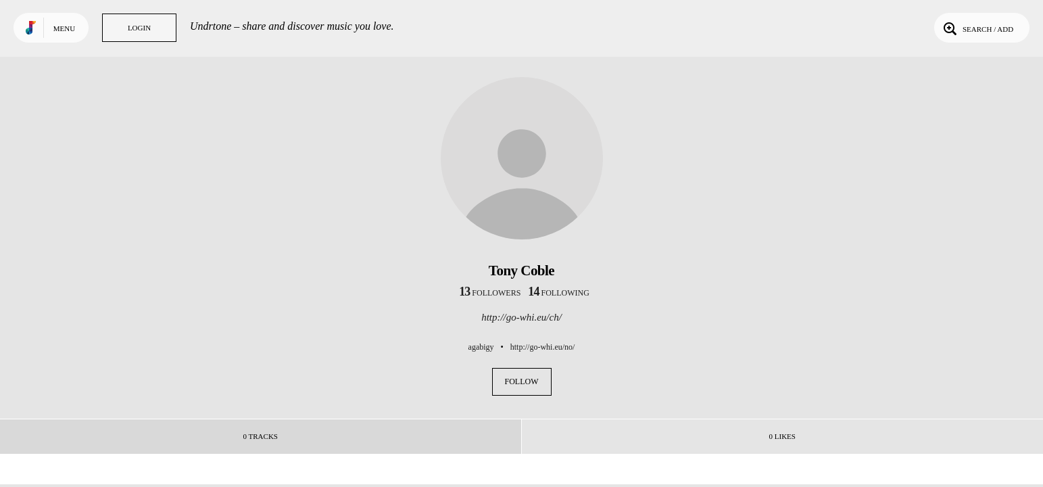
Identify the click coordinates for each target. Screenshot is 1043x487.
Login (139, 28)
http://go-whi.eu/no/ (542, 347)
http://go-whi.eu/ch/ (521, 317)
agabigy (481, 347)
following (558, 293)
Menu (64, 28)
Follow (522, 381)
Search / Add (977, 28)
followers (489, 293)
